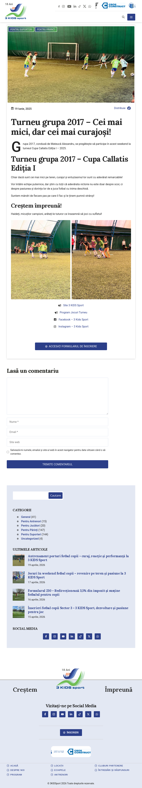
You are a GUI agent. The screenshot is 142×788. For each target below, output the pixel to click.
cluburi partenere (110, 765)
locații (58, 765)
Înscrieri (73, 732)
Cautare (55, 496)
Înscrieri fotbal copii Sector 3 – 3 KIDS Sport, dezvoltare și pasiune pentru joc (78, 610)
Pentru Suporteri (21, 29)
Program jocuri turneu (73, 312)
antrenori (61, 774)
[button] (123, 17)
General (25, 517)
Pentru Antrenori (31, 521)
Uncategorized (30, 538)
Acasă (14, 765)
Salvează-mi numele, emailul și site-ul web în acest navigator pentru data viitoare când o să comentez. (57, 452)
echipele (60, 770)
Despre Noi (17, 770)
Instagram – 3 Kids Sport (73, 326)
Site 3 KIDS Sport (73, 305)
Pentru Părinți (46, 29)
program (16, 774)
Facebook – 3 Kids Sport (73, 319)
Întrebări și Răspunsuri (113, 770)
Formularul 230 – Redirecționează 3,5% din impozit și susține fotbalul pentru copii (74, 593)
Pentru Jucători (30, 525)
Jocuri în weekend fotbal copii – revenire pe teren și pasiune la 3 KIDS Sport (77, 575)
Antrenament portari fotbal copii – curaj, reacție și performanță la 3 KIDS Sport (78, 558)
